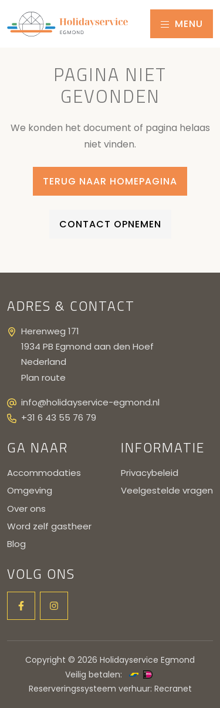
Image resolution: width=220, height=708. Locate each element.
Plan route (43, 377)
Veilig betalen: (93, 674)
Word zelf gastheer (49, 526)
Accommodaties (44, 473)
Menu (181, 24)
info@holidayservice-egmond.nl (90, 402)
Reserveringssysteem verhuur (89, 688)
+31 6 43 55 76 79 (58, 417)
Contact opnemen (110, 224)
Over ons (26, 508)
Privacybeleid (149, 473)
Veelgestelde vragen (167, 490)
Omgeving (29, 490)
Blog (16, 544)
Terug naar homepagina (110, 181)
